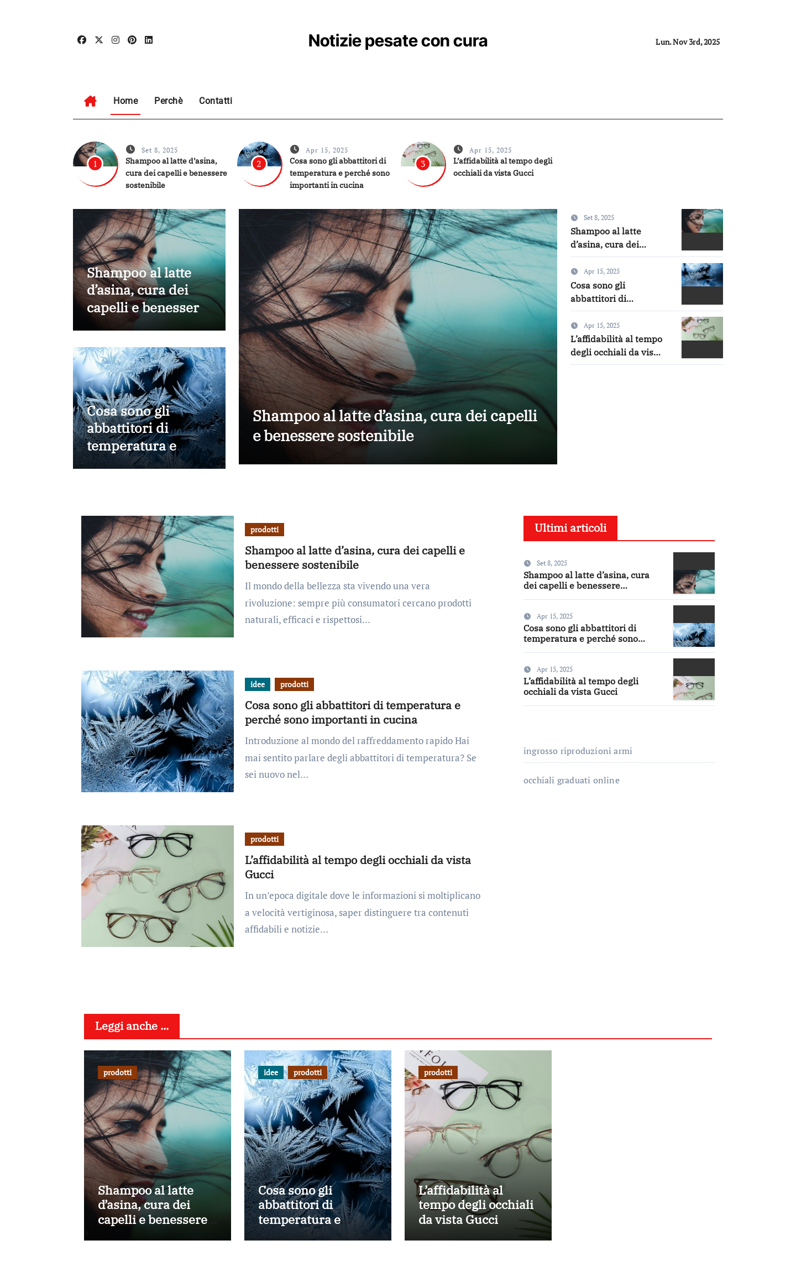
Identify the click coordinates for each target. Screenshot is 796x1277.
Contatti (215, 101)
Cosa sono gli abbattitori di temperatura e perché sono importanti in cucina (340, 173)
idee (257, 684)
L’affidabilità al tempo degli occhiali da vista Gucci (616, 352)
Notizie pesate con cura (398, 40)
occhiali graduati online (571, 780)
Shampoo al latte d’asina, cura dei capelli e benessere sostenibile (176, 173)
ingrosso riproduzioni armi (577, 751)
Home (125, 101)
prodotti (264, 529)
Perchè (168, 101)
